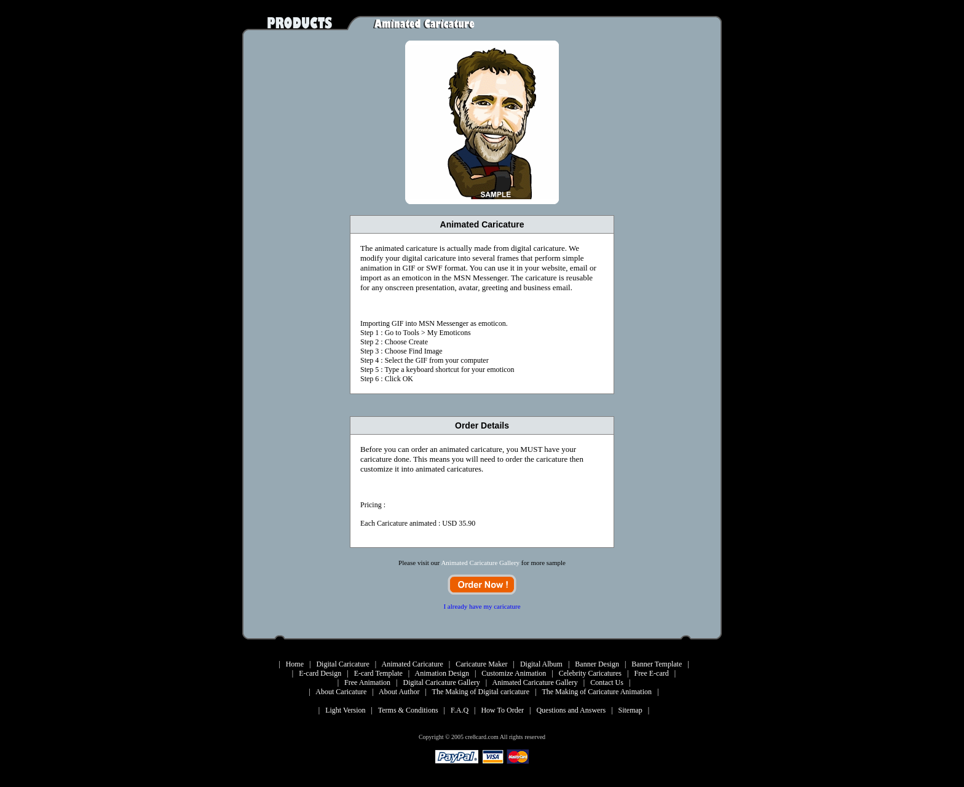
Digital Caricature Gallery (441, 682)
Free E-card (651, 673)
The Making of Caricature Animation (597, 691)
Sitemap (630, 710)
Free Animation (367, 682)
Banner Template (656, 664)
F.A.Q (459, 710)
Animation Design (442, 673)
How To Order (502, 710)
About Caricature (340, 691)
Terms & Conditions (408, 710)
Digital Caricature (342, 664)
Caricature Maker (481, 664)
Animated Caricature (412, 664)
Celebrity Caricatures (590, 673)
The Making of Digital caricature (481, 691)
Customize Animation (513, 673)
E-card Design (320, 673)
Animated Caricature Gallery (535, 682)
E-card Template (378, 673)
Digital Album (541, 664)
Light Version (345, 710)
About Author (399, 691)
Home (295, 664)
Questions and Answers (571, 710)
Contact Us (606, 682)
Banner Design (597, 664)
